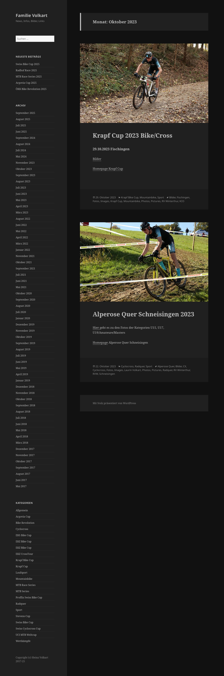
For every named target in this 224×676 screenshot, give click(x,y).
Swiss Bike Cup (24, 622)
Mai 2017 (21, 486)
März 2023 (22, 212)
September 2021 (25, 268)
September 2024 (25, 138)
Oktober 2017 (24, 461)
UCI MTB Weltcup (26, 634)
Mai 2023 (21, 200)
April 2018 (22, 436)
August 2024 (23, 144)
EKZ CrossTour (24, 554)
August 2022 (23, 218)
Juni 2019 (21, 362)
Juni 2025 (21, 131)
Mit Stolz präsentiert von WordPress (114, 403)
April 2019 (22, 374)
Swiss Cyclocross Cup (28, 628)
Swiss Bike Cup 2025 (28, 64)
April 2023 (22, 206)
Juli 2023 (21, 187)
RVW (95, 373)
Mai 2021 (21, 287)
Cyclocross (22, 529)
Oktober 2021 (24, 262)
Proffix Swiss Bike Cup (29, 597)
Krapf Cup (22, 566)
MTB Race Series (25, 585)
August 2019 (23, 349)
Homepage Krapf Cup (108, 169)
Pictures (156, 201)
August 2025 (23, 119)
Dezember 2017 (25, 449)
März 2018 (22, 442)
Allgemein (22, 510)
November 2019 (25, 330)
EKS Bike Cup (23, 535)
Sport (19, 610)
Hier (96, 328)
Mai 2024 (21, 156)
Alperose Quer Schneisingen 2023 (143, 314)
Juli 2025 (21, 125)
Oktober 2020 (24, 293)
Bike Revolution (25, 522)
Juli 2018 (21, 418)
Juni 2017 (21, 480)
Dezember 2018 (25, 386)
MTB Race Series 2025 (29, 76)
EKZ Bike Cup (23, 541)
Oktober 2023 (24, 169)
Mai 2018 (21, 430)
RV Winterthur (170, 201)
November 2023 (25, 162)
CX (184, 366)
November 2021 (25, 256)
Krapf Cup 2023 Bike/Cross (132, 135)
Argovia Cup (23, 516)
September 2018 (25, 405)
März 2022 (22, 243)
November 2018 (25, 393)
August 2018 (23, 411)
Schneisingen (107, 373)
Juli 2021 (21, 274)
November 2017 (25, 455)
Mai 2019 (21, 368)
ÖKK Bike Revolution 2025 (31, 89)
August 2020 (23, 306)
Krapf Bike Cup (25, 560)
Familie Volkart (31, 15)
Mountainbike (24, 578)
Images (104, 201)
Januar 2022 (23, 250)
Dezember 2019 (25, 324)
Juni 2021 (21, 281)
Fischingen (183, 197)
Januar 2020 (23, 318)
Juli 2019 (21, 355)
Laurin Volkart (132, 370)
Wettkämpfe (23, 641)
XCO (181, 201)
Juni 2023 (21, 194)
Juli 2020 (21, 312)
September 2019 (25, 343)
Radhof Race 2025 (26, 70)
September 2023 (25, 175)
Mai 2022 (21, 231)
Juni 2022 (21, 225)
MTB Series (22, 591)
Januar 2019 (23, 380)
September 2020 (25, 299)
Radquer (21, 603)
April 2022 (22, 237)
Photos (145, 201)
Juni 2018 (21, 424)
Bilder (97, 159)
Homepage (100, 342)
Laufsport (21, 572)
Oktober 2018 (24, 399)
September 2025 (25, 113)
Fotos (96, 201)
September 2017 (25, 467)
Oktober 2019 (24, 337)
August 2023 (23, 181)
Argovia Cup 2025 (26, 82)
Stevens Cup (23, 616)
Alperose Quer (166, 366)
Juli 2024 (21, 150)
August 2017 (23, 474)
